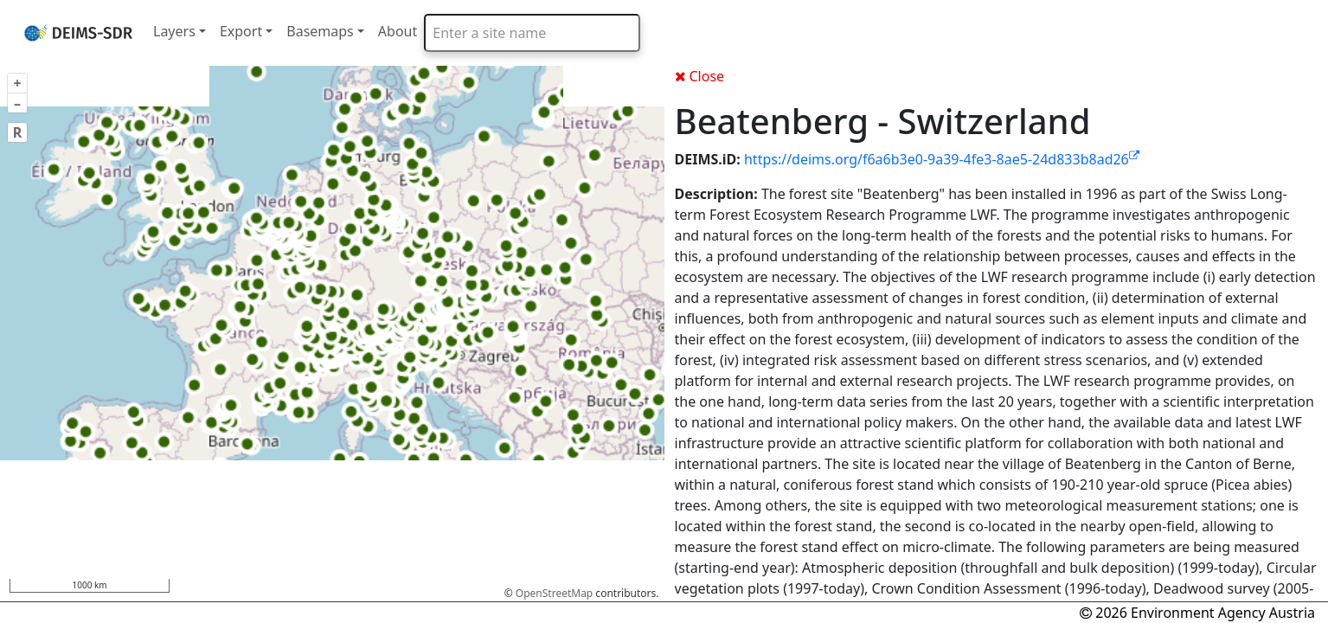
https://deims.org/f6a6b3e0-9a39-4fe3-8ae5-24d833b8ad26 (941, 159)
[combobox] (532, 33)
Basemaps (320, 31)
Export (241, 31)
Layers (174, 31)
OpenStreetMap (554, 593)
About (397, 31)
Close (700, 76)
